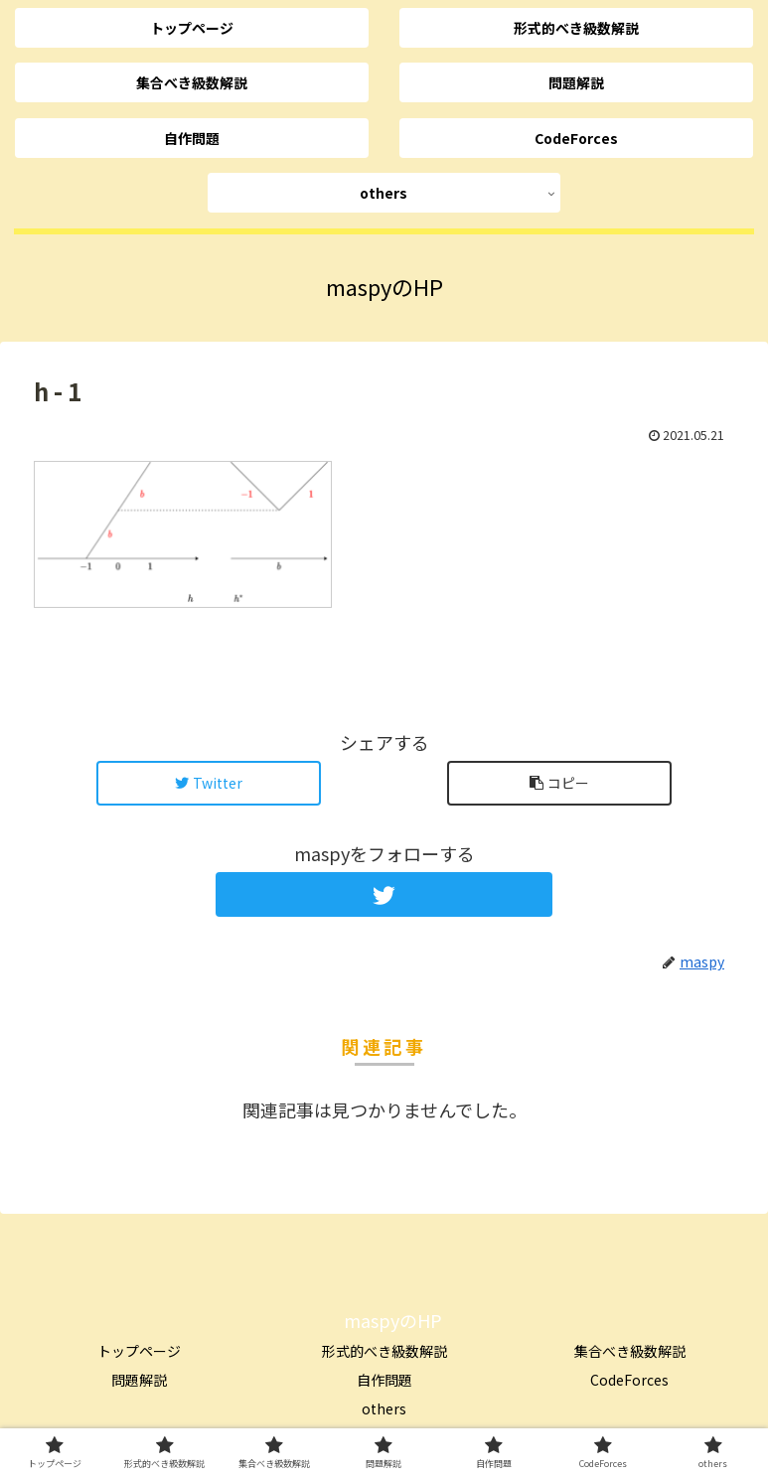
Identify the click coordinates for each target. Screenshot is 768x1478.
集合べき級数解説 (630, 1351)
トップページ (139, 1351)
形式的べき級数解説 (384, 1351)
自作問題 (384, 1380)
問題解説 (139, 1380)
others (384, 1408)
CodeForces (629, 1380)
